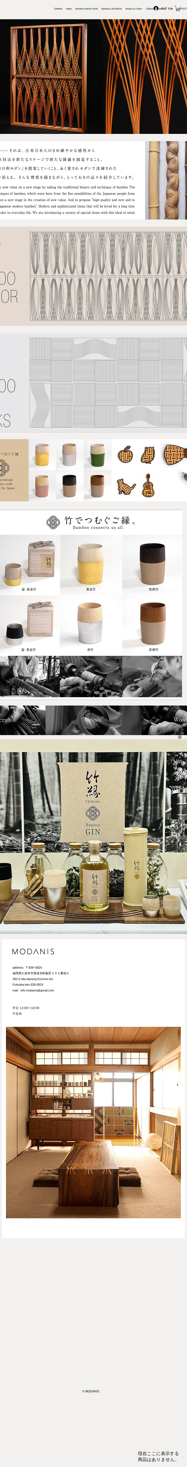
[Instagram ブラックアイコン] (180, 737)
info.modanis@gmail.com (37, 990)
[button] (178, 8)
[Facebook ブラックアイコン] (180, 730)
